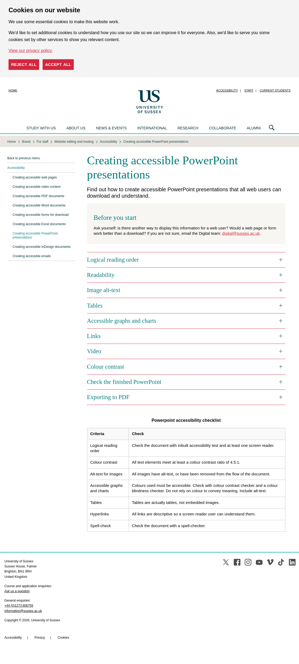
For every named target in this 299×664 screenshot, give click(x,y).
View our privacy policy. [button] (31, 50)
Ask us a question (17, 591)
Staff (248, 90)
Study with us (41, 128)
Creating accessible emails (32, 256)
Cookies (63, 637)
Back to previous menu (23, 158)
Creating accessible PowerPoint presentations (35, 235)
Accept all (58, 64)
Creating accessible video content (36, 187)
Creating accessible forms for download (41, 215)
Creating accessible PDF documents (38, 196)
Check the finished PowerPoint (124, 382)
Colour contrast (105, 366)
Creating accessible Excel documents (39, 224)
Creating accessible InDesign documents (42, 247)
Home (13, 90)
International (152, 128)
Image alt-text (104, 290)
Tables (95, 305)
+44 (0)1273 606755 (19, 605)
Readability (101, 275)
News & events (111, 128)
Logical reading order (113, 259)
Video (94, 351)
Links (94, 336)
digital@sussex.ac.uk (241, 233)
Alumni (254, 128)
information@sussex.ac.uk (23, 611)
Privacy (39, 637)
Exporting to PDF (108, 397)
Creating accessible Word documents (39, 205)
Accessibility (227, 90)
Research (188, 128)
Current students (275, 90)
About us (76, 128)
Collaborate (222, 128)
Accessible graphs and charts (122, 320)
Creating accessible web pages (35, 177)
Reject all (23, 64)
